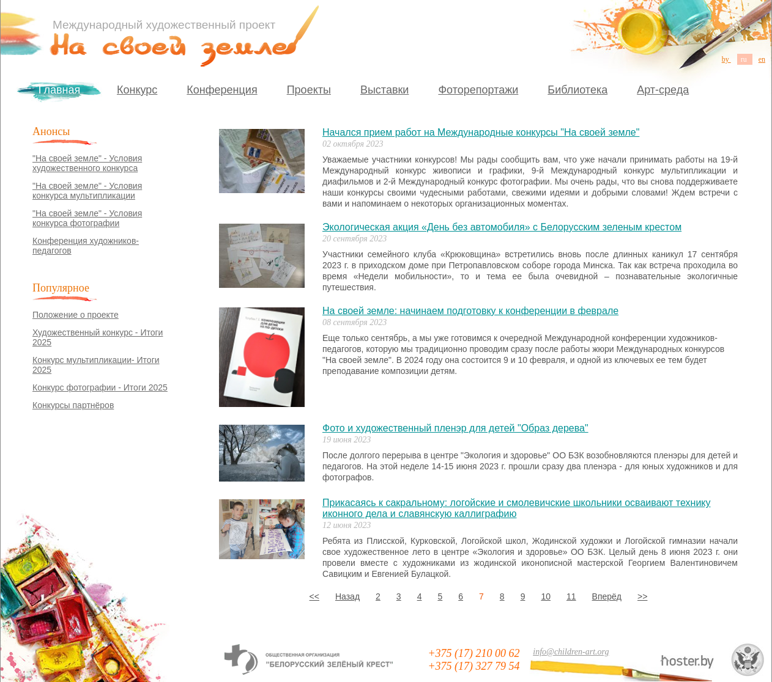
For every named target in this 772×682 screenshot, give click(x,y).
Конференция (222, 90)
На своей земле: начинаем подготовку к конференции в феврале (470, 311)
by (726, 59)
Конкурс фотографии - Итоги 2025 (100, 387)
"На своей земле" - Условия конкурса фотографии (87, 218)
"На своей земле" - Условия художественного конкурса (87, 163)
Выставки (384, 90)
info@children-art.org (571, 651)
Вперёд (607, 596)
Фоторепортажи (478, 90)
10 (546, 596)
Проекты (309, 90)
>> (642, 596)
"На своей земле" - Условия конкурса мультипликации (87, 190)
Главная (60, 90)
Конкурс (137, 90)
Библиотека (577, 90)
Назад (347, 596)
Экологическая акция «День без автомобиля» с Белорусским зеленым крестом (501, 227)
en (762, 59)
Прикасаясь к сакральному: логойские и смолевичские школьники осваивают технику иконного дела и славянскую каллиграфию (516, 508)
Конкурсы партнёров (73, 405)
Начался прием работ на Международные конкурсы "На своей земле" (480, 132)
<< (314, 596)
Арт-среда (663, 90)
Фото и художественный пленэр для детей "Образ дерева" (455, 428)
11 (571, 596)
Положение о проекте (75, 315)
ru (745, 59)
